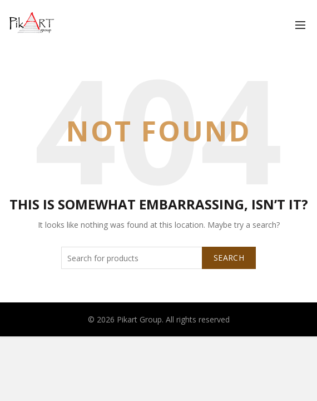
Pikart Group (139, 319)
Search (229, 257)
